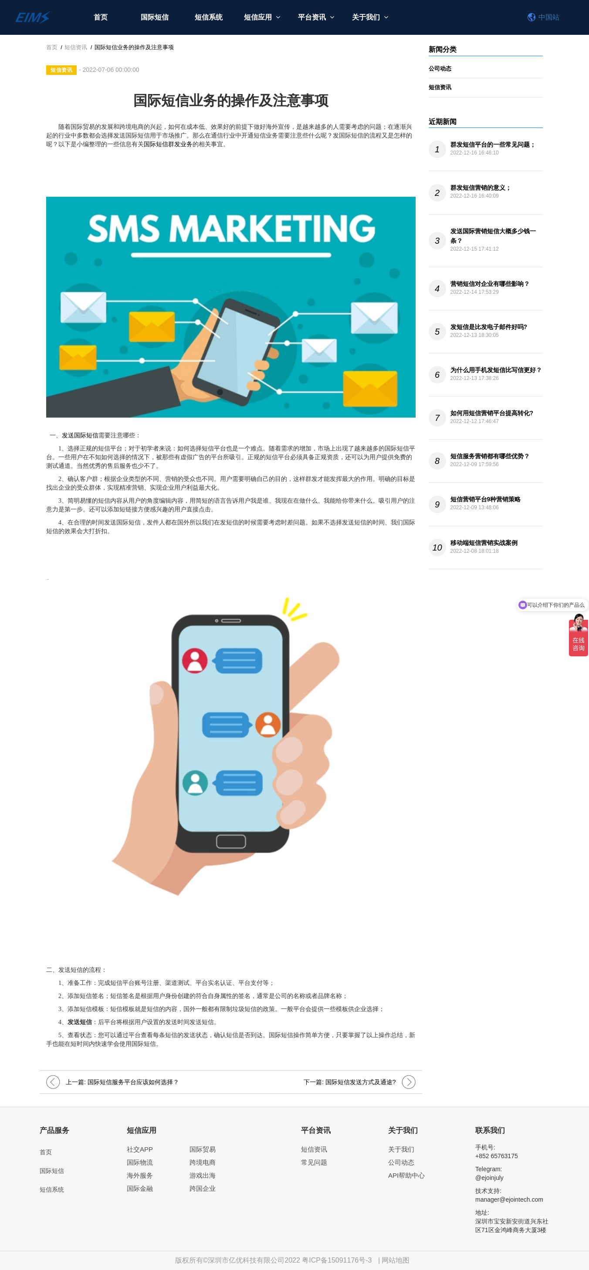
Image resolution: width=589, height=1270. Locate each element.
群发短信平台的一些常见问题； (493, 144)
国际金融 (140, 1188)
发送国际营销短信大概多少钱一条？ (493, 236)
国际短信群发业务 (168, 144)
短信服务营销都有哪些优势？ (490, 456)
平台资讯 (316, 17)
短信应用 (262, 17)
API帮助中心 (406, 1175)
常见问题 (314, 1162)
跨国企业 (203, 1188)
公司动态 (440, 68)
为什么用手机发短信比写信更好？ (496, 369)
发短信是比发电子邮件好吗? (489, 326)
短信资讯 (75, 47)
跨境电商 (203, 1162)
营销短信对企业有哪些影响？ (490, 283)
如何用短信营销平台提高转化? (492, 413)
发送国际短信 (80, 435)
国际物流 (140, 1162)
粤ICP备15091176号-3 (337, 1260)
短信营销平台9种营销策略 (485, 499)
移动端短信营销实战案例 (484, 542)
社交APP (140, 1149)
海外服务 (140, 1175)
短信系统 (209, 17)
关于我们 (370, 17)
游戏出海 (203, 1175)
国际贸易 (203, 1149)
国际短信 (155, 17)
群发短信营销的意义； (480, 187)
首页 (101, 17)
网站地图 (396, 1260)
